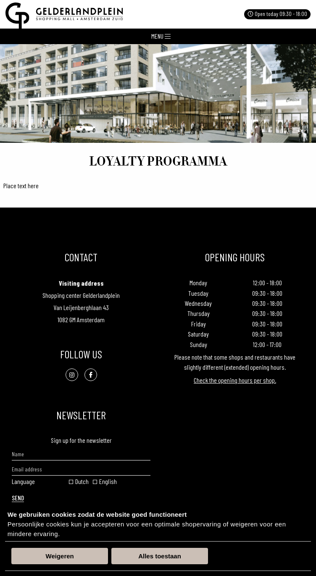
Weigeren (60, 556)
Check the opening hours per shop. (235, 380)
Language (23, 481)
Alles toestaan (159, 556)
